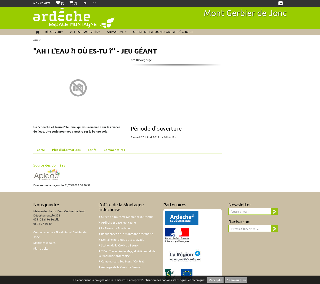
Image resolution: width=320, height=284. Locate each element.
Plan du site (40, 248)
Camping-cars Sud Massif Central (121, 261)
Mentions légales (44, 242)
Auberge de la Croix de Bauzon (119, 267)
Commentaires (114, 150)
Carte (41, 150)
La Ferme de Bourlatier (114, 228)
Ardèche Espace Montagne (117, 222)
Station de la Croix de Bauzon (118, 245)
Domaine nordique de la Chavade (121, 239)
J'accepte (215, 280)
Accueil (37, 39)
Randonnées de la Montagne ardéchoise (125, 234)
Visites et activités (85, 32)
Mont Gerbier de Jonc (245, 13)
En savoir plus (236, 280)
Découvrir (54, 32)
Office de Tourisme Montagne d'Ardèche (125, 216)
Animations (116, 32)
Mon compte (41, 3)
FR (85, 3)
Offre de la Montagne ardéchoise (163, 32)
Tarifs (92, 150)
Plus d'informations (66, 150)
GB (94, 3)
